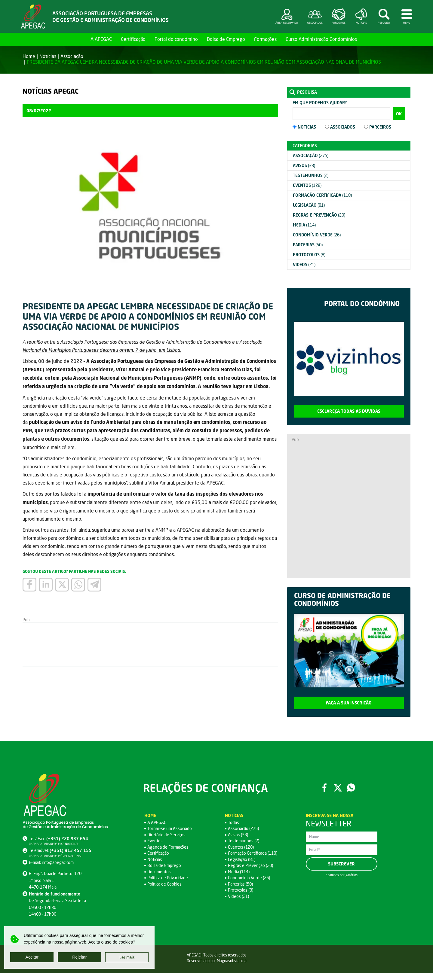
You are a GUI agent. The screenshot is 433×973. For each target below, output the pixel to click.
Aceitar (32, 957)
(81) (309, 205)
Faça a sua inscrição (349, 702)
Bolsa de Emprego (226, 39)
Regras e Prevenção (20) (250, 865)
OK (399, 113)
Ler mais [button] (127, 957)
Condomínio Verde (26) (249, 877)
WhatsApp (351, 787)
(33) (304, 165)
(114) (304, 224)
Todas (233, 822)
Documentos (159, 871)
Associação (71, 56)
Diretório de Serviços (166, 834)
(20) (319, 214)
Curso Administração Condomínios (321, 39)
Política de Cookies (164, 883)
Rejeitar (79, 957)
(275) (310, 155)
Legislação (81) (241, 859)
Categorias (305, 145)
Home (79, 39)
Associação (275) (243, 828)
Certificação (133, 39)
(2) (310, 175)
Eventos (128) (241, 847)
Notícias (47, 56)
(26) (317, 234)
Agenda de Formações (168, 847)
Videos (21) (238, 896)
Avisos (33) (238, 834)
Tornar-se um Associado (169, 828)
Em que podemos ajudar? (320, 102)
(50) (308, 244)
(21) (304, 264)
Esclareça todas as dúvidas (348, 411)
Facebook (324, 787)
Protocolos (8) (240, 889)
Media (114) (239, 871)
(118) (322, 195)
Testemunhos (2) (243, 840)
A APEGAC (101, 39)
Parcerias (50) (240, 883)
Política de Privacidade (167, 877)
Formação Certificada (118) (252, 853)
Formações (265, 39)
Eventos (155, 840)
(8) (309, 254)
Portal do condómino (176, 39)
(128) (307, 185)
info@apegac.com (58, 862)
